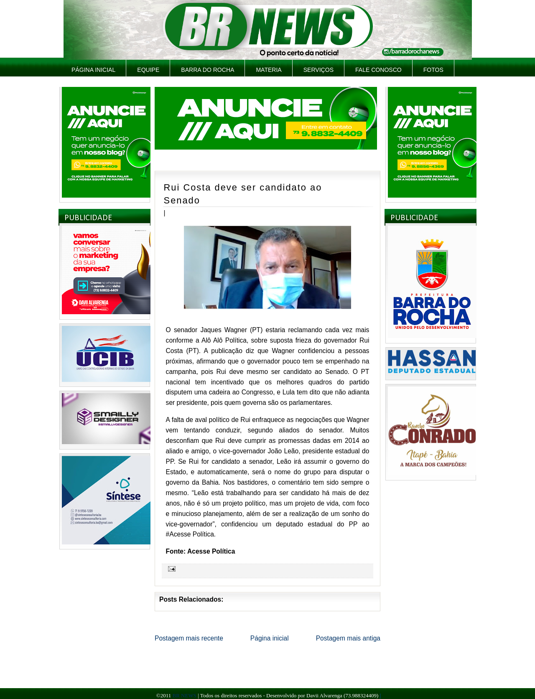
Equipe (148, 69)
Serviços (318, 69)
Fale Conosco (378, 69)
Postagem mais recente (189, 638)
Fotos (433, 69)
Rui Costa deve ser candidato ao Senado (243, 194)
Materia (268, 69)
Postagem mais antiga (348, 638)
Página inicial (93, 69)
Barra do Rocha (207, 69)
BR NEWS (184, 695)
